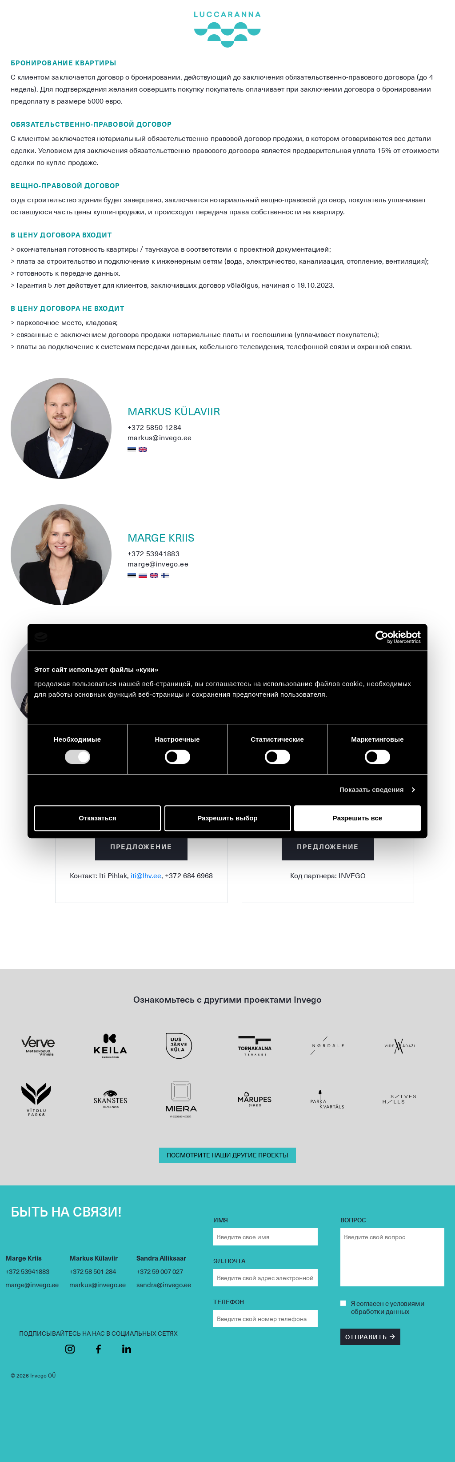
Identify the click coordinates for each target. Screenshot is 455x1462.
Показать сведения (371, 789)
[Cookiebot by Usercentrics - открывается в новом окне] (382, 637)
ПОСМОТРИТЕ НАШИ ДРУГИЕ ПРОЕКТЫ (227, 1155)
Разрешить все (357, 818)
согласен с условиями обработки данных (387, 1307)
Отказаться (97, 818)
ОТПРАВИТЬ (366, 1337)
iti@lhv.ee (146, 875)
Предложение (141, 846)
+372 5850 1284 (155, 427)
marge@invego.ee (158, 563)
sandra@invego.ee (163, 1284)
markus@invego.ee (160, 437)
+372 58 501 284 (92, 1271)
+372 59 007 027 (159, 1271)
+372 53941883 (154, 553)
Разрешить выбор (227, 818)
